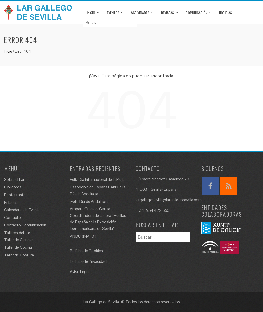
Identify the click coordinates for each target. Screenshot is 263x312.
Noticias (225, 12)
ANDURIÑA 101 (83, 236)
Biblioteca (12, 187)
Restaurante (14, 194)
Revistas (167, 12)
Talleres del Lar (17, 232)
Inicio (91, 12)
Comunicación (196, 12)
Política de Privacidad (88, 261)
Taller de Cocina (18, 247)
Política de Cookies (86, 251)
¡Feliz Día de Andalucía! (89, 201)
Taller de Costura (19, 255)
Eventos (113, 12)
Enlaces (10, 202)
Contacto (12, 217)
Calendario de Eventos (23, 210)
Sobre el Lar (14, 179)
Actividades (140, 12)
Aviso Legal (79, 271)
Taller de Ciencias (19, 240)
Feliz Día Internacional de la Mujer (98, 179)
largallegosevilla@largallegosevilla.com (169, 200)
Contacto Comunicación (25, 225)
